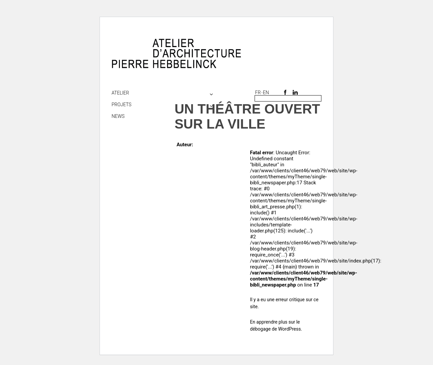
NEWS (118, 116)
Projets (121, 104)
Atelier (120, 93)
